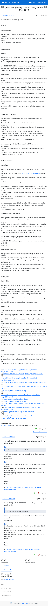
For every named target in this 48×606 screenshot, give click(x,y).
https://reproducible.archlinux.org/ (14, 391)
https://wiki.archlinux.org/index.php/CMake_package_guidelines (24, 382)
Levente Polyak (8, 15)
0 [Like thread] (36, 429)
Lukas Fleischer (9, 437)
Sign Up (42, 2)
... (5, 447)
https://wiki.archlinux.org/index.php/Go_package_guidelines (23, 374)
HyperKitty (24, 603)
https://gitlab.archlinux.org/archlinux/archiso (19, 412)
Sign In (32, 2)
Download (6, 570)
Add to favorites (7, 579)
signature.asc (5, 425)
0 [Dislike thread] (40, 429)
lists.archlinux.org (12, 2)
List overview (5, 565)
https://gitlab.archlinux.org (31, 173)
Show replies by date (40, 432)
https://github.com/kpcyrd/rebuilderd (15, 399)
